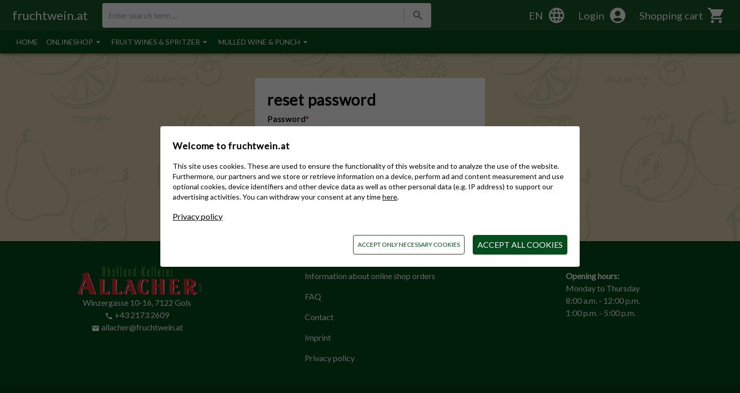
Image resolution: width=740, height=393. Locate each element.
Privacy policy (198, 216)
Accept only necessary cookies (409, 244)
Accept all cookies (520, 244)
